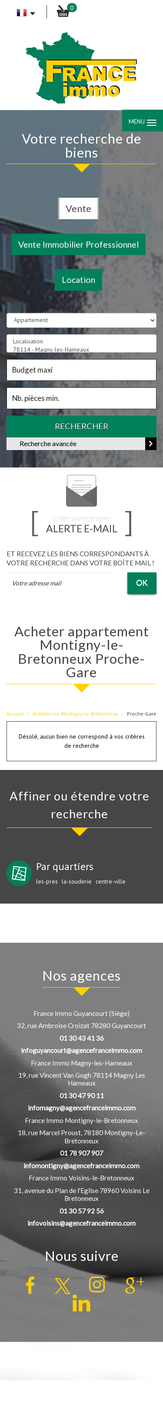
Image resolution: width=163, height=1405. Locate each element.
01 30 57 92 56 (82, 1211)
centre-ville (111, 881)
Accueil (15, 713)
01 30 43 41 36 (82, 1038)
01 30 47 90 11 (82, 1095)
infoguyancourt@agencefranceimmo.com (81, 1050)
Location (78, 280)
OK (142, 582)
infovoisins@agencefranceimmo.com (81, 1223)
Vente (78, 208)
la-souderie (77, 881)
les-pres (47, 881)
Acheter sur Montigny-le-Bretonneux (75, 713)
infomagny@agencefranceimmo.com (82, 1108)
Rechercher (81, 426)
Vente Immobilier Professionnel (78, 244)
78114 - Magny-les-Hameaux (81, 350)
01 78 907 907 (81, 1153)
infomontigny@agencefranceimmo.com (81, 1166)
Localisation (81, 341)
